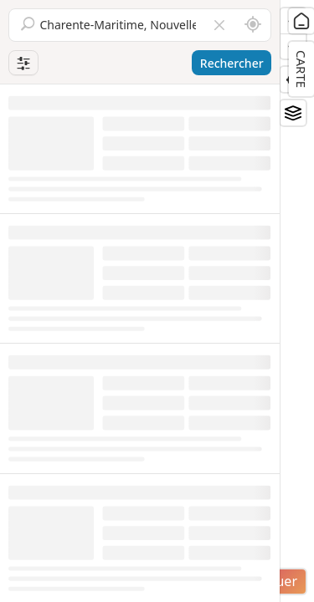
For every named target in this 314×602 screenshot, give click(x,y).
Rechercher (232, 63)
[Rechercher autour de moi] (253, 25)
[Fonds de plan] (293, 112)
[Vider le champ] (219, 25)
